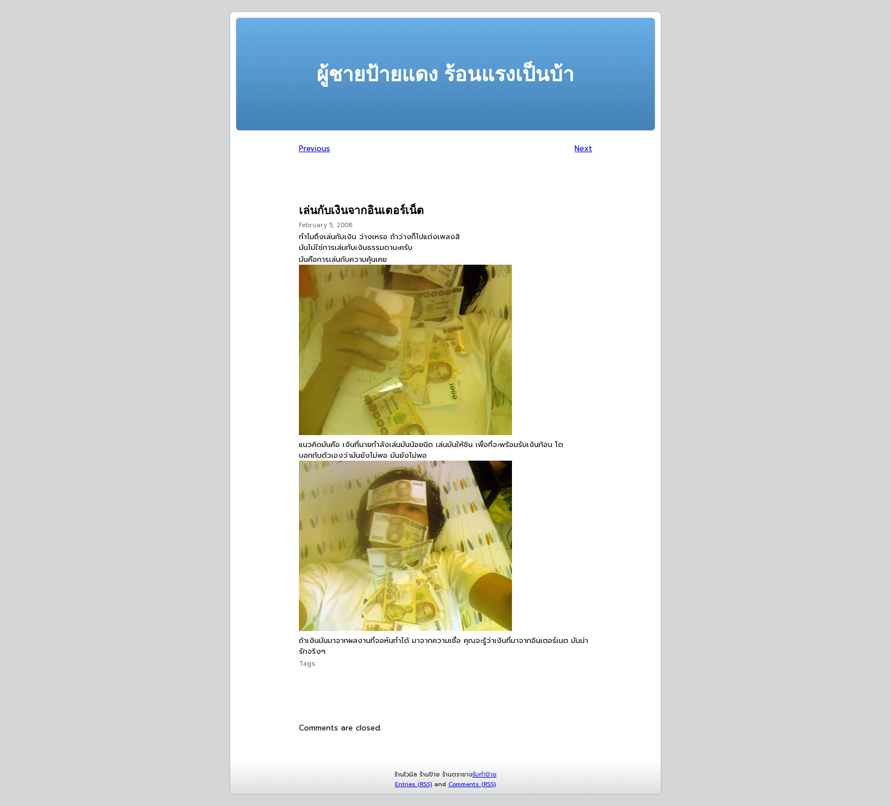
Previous (314, 148)
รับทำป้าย (484, 774)
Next (583, 148)
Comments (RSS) (472, 784)
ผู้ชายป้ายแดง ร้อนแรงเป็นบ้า (445, 74)
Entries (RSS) (413, 784)
